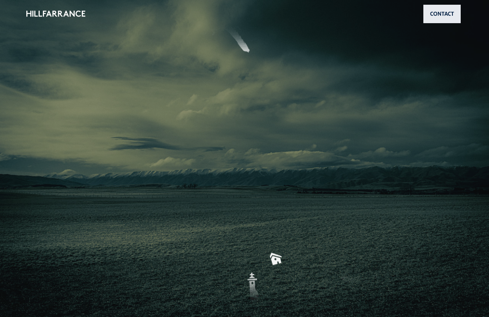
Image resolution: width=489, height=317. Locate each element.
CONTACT (442, 13)
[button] (244, 158)
